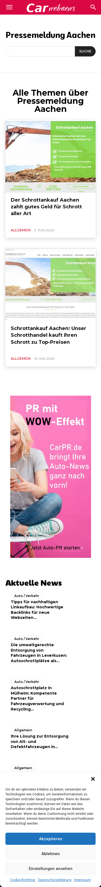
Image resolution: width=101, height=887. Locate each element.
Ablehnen (50, 853)
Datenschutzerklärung (54, 880)
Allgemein (21, 230)
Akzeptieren (50, 838)
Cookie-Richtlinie (22, 880)
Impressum (82, 880)
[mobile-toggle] (9, 7)
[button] (93, 779)
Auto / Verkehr (26, 596)
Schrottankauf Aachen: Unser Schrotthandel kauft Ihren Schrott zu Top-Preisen (48, 335)
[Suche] (85, 51)
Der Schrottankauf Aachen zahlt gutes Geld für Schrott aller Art (46, 206)
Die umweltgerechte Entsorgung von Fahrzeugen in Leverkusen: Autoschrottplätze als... (39, 652)
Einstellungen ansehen (50, 868)
